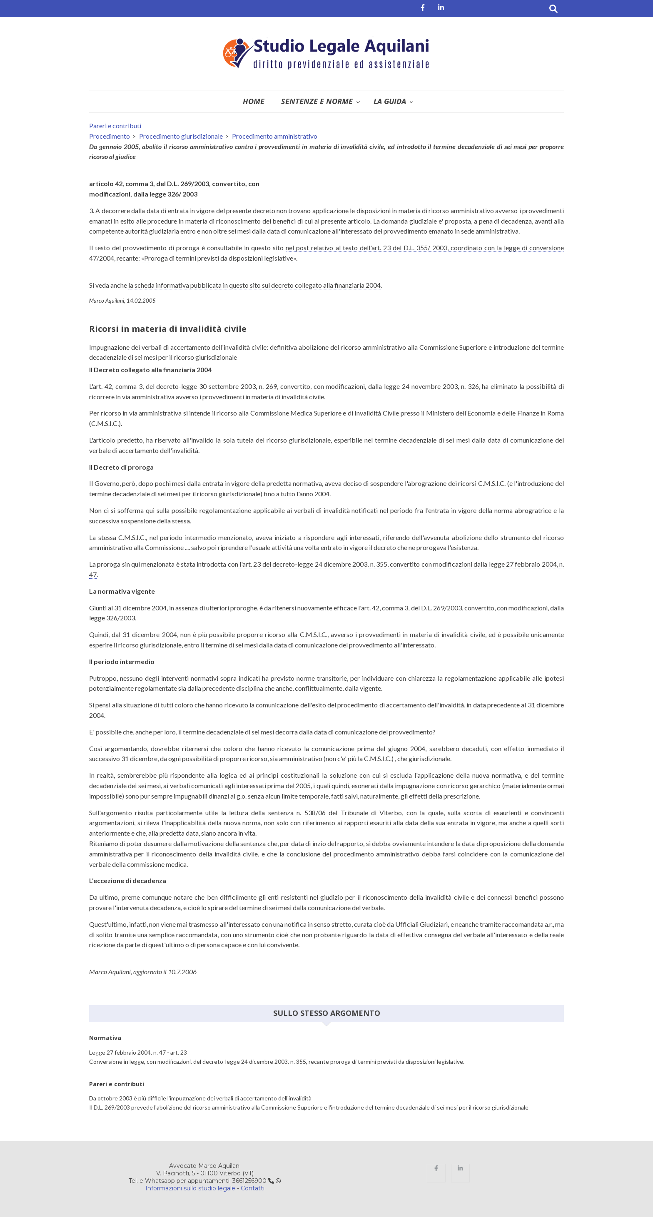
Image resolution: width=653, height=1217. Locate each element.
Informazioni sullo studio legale (190, 1188)
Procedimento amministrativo (274, 136)
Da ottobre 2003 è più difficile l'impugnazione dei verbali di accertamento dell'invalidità (200, 1098)
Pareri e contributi (115, 125)
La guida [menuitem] (390, 101)
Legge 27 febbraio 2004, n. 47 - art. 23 (138, 1052)
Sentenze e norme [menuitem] (317, 101)
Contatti (252, 1188)
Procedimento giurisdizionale (181, 136)
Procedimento (109, 136)
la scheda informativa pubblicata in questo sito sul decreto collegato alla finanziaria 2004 (254, 285)
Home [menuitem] (253, 101)
